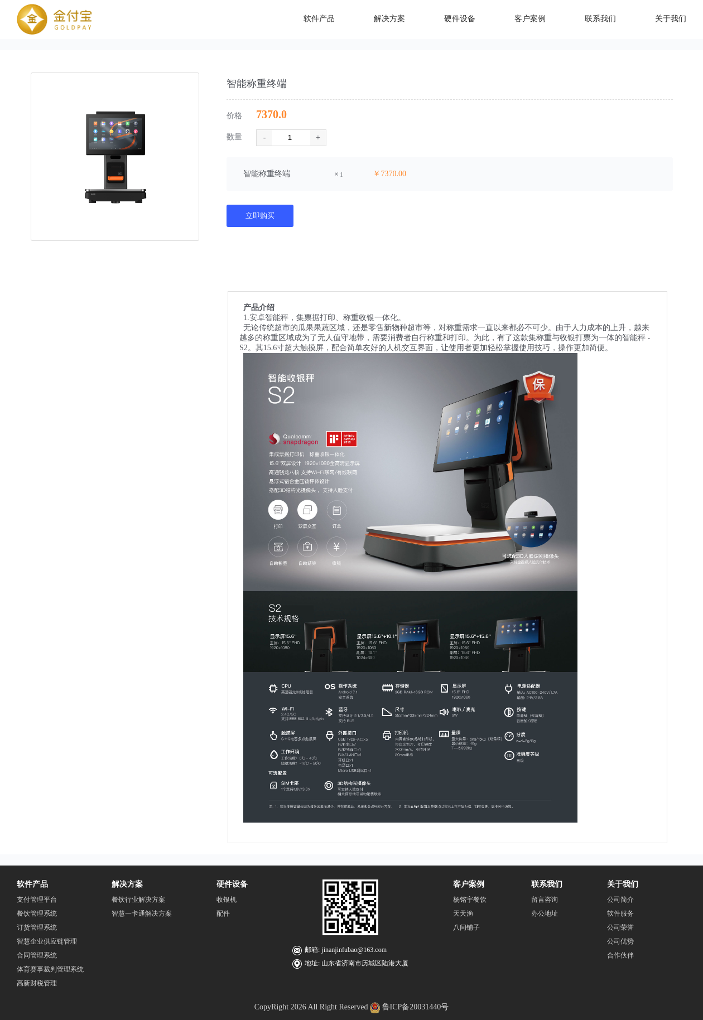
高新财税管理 (37, 983)
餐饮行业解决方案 (138, 899)
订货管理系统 (37, 927)
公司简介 (620, 899)
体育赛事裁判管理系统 (50, 969)
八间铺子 (466, 927)
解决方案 (127, 884)
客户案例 (468, 884)
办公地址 (544, 913)
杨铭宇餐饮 (470, 899)
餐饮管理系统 (37, 913)
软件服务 (620, 913)
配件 (223, 913)
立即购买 (260, 215)
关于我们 (622, 884)
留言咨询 (544, 899)
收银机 (226, 899)
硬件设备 (232, 884)
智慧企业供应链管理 (47, 941)
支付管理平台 (37, 899)
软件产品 (32, 884)
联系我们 (546, 884)
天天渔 (463, 913)
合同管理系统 (37, 955)
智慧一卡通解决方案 (142, 913)
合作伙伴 (620, 955)
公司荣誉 (620, 927)
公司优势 (620, 941)
